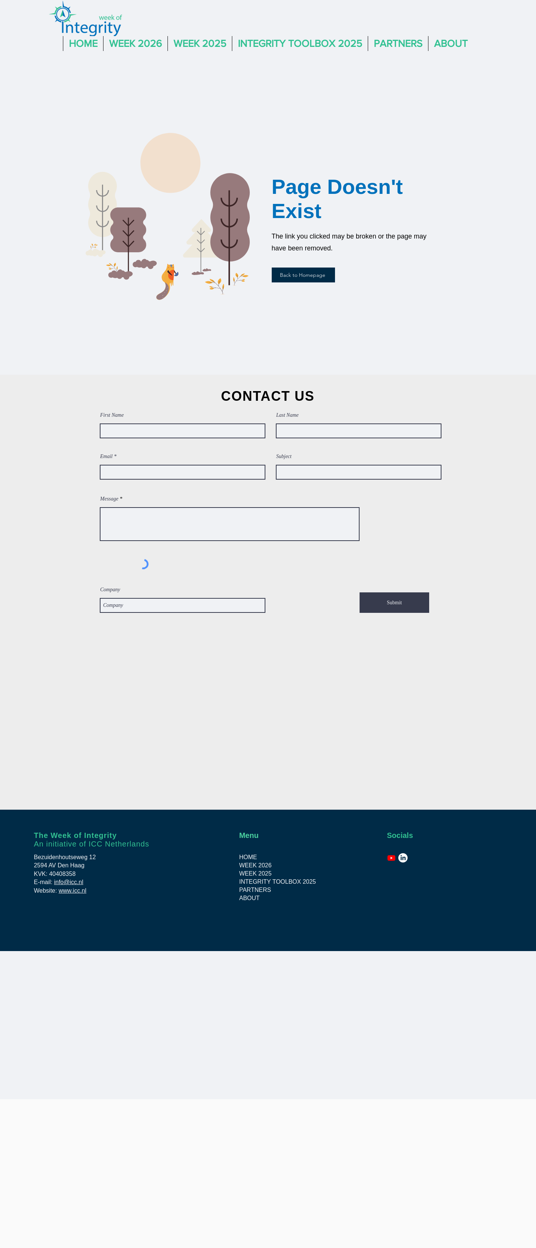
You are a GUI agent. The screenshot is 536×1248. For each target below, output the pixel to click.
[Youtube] (391, 858)
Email (106, 456)
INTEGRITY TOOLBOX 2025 (274, 882)
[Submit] (394, 602)
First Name (112, 415)
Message (109, 499)
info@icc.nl (68, 882)
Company (110, 589)
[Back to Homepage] (303, 275)
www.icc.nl (72, 890)
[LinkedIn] (403, 858)
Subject (283, 456)
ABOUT (249, 898)
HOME (248, 857)
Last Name (287, 415)
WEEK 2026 (255, 865)
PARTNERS (255, 890)
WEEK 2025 (255, 873)
